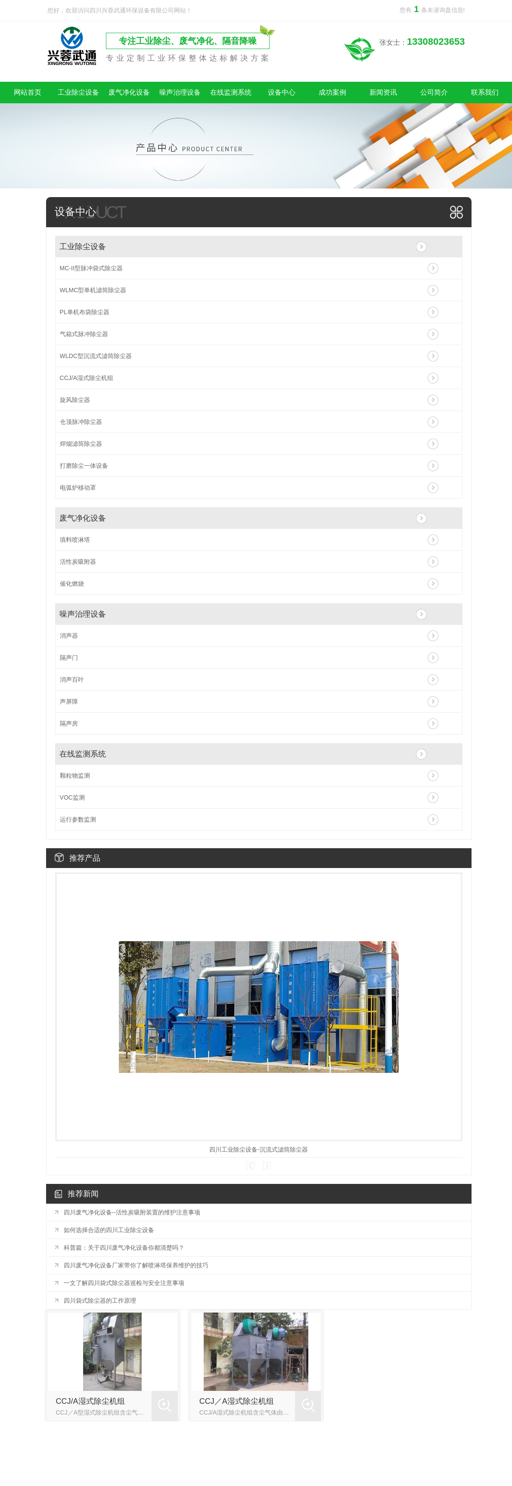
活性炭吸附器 (78, 561)
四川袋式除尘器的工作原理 (100, 1300)
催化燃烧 (72, 583)
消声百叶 (72, 679)
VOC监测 (72, 797)
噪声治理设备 (180, 92)
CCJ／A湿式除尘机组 (236, 1401)
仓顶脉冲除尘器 (81, 421)
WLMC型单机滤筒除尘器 (93, 290)
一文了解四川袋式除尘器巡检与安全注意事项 (124, 1282)
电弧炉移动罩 (78, 487)
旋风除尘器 (75, 399)
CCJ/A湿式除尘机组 (86, 377)
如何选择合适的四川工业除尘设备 (109, 1229)
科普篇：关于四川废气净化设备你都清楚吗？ (124, 1247)
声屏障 (69, 701)
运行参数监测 (78, 819)
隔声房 (69, 723)
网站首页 (27, 92)
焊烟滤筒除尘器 (81, 443)
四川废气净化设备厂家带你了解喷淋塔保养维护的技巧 (136, 1265)
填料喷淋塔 (75, 539)
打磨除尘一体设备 (84, 465)
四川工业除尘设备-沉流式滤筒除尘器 (258, 1149)
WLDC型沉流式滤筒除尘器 (96, 355)
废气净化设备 (129, 92)
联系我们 (485, 92)
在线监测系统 (230, 92)
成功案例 (332, 92)
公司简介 (434, 92)
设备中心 (281, 92)
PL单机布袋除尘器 (84, 312)
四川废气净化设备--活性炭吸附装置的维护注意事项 (132, 1212)
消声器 (69, 635)
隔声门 (69, 657)
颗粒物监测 (75, 775)
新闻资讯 (383, 92)
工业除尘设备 (78, 92)
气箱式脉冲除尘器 (84, 334)
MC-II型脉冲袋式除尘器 (91, 268)
